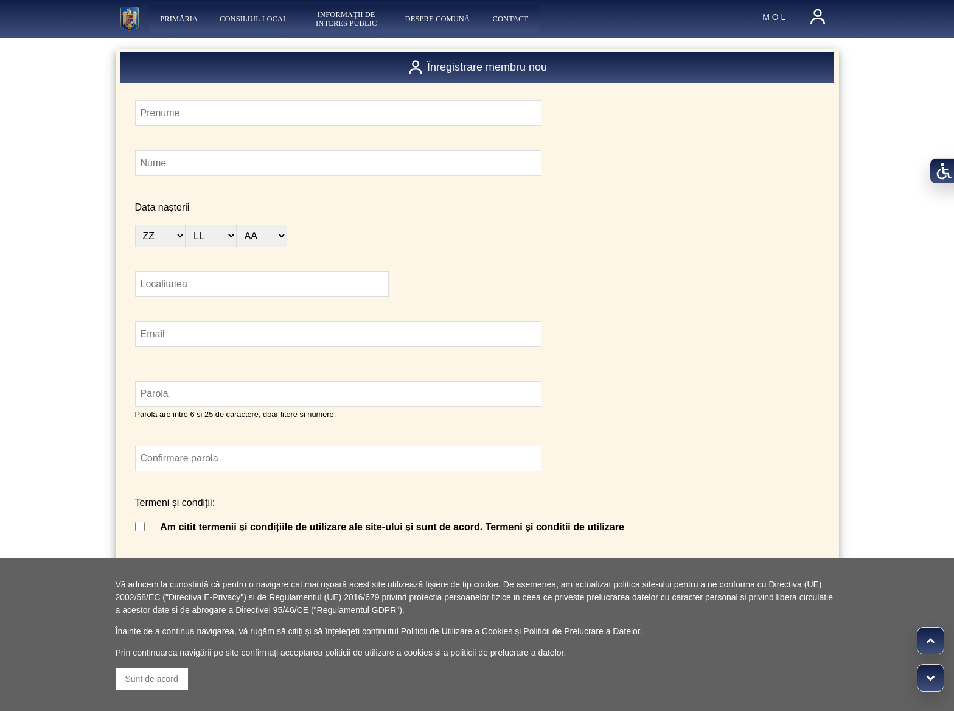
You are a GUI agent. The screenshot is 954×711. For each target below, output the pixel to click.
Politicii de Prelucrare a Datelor (581, 631)
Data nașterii (162, 207)
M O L (773, 17)
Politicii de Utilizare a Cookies (457, 631)
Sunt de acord (151, 679)
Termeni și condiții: (175, 502)
